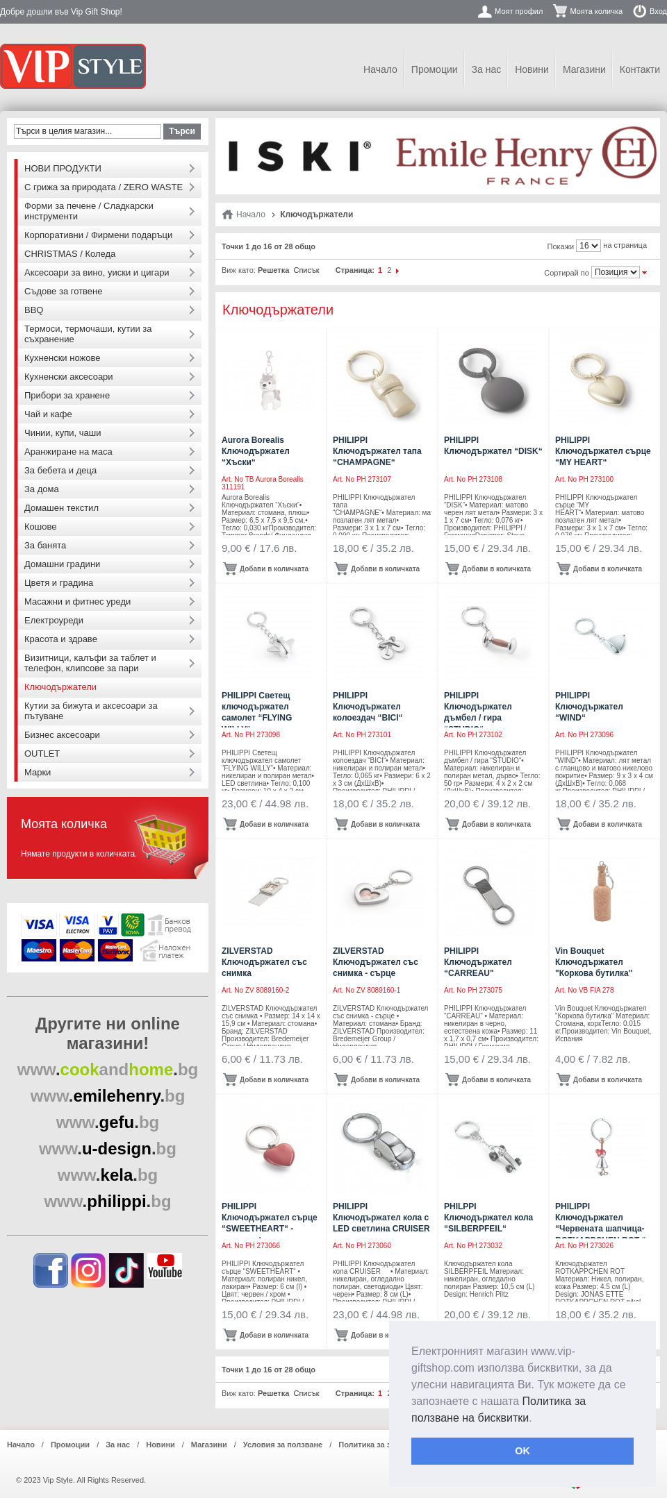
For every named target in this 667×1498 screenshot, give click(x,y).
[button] (537, 1419)
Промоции (434, 69)
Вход (658, 11)
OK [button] (522, 1450)
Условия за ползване (282, 1444)
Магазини (584, 69)
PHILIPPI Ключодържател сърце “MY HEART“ (603, 451)
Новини (532, 69)
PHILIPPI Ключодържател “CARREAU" (478, 962)
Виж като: (239, 270)
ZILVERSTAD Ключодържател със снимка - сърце (375, 962)
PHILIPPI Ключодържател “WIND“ (589, 707)
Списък (306, 270)
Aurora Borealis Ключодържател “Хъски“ (256, 451)
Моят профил (519, 11)
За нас (487, 69)
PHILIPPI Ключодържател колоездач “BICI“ (368, 707)
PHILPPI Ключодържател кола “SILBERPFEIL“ (488, 1218)
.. (108, 1069)
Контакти (640, 69)
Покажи (561, 246)
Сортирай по (566, 273)
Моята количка (596, 11)
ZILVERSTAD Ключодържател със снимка (264, 962)
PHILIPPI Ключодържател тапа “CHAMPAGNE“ (377, 451)
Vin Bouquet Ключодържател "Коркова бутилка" (593, 962)
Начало (380, 69)
